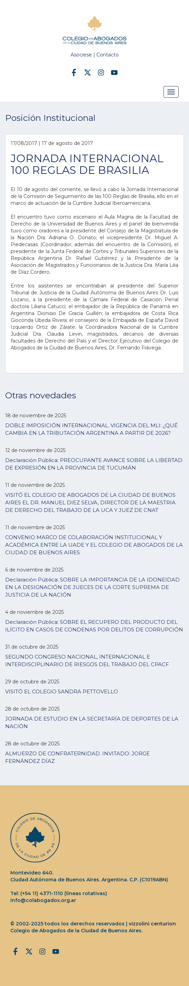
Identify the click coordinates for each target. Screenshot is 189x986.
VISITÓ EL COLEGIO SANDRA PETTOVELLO (61, 691)
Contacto (107, 55)
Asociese (81, 55)
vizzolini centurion (152, 924)
